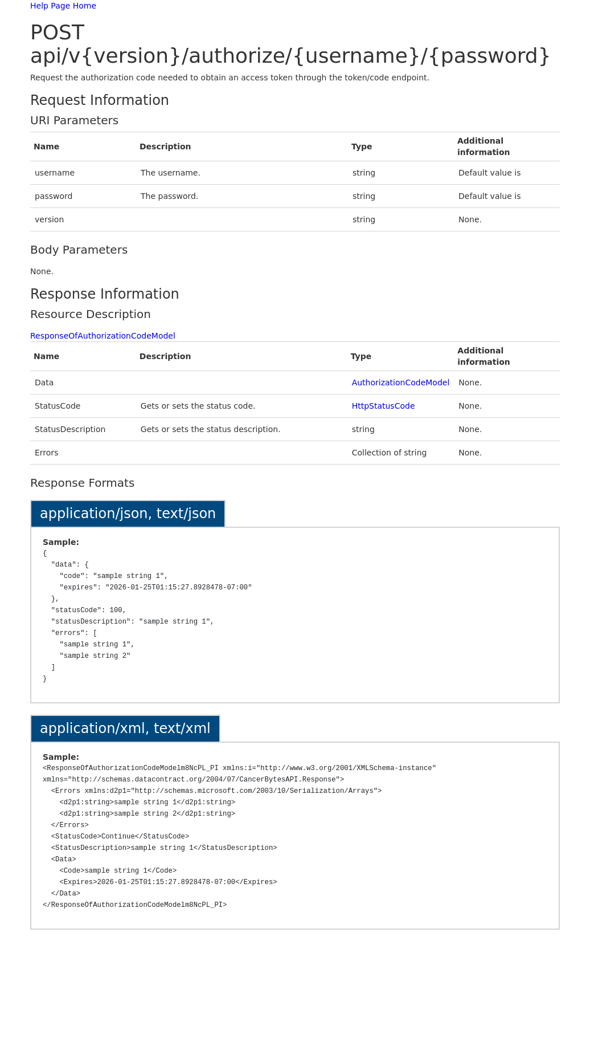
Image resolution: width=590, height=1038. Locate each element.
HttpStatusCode (383, 405)
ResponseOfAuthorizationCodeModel (102, 335)
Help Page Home (63, 5)
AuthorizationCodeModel (401, 382)
